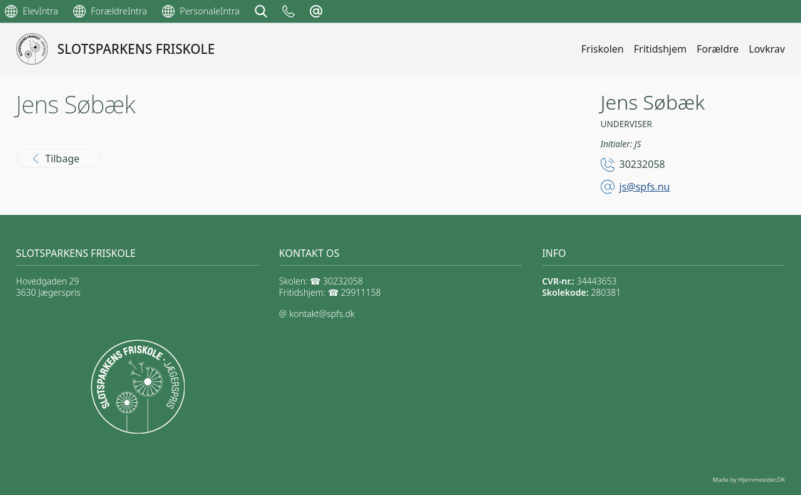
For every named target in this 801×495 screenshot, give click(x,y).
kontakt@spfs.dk (321, 314)
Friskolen (602, 49)
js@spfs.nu (645, 187)
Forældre (717, 49)
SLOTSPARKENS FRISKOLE (136, 49)
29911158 (361, 292)
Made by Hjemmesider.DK (749, 480)
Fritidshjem (660, 49)
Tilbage (56, 158)
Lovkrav (767, 49)
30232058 (642, 164)
